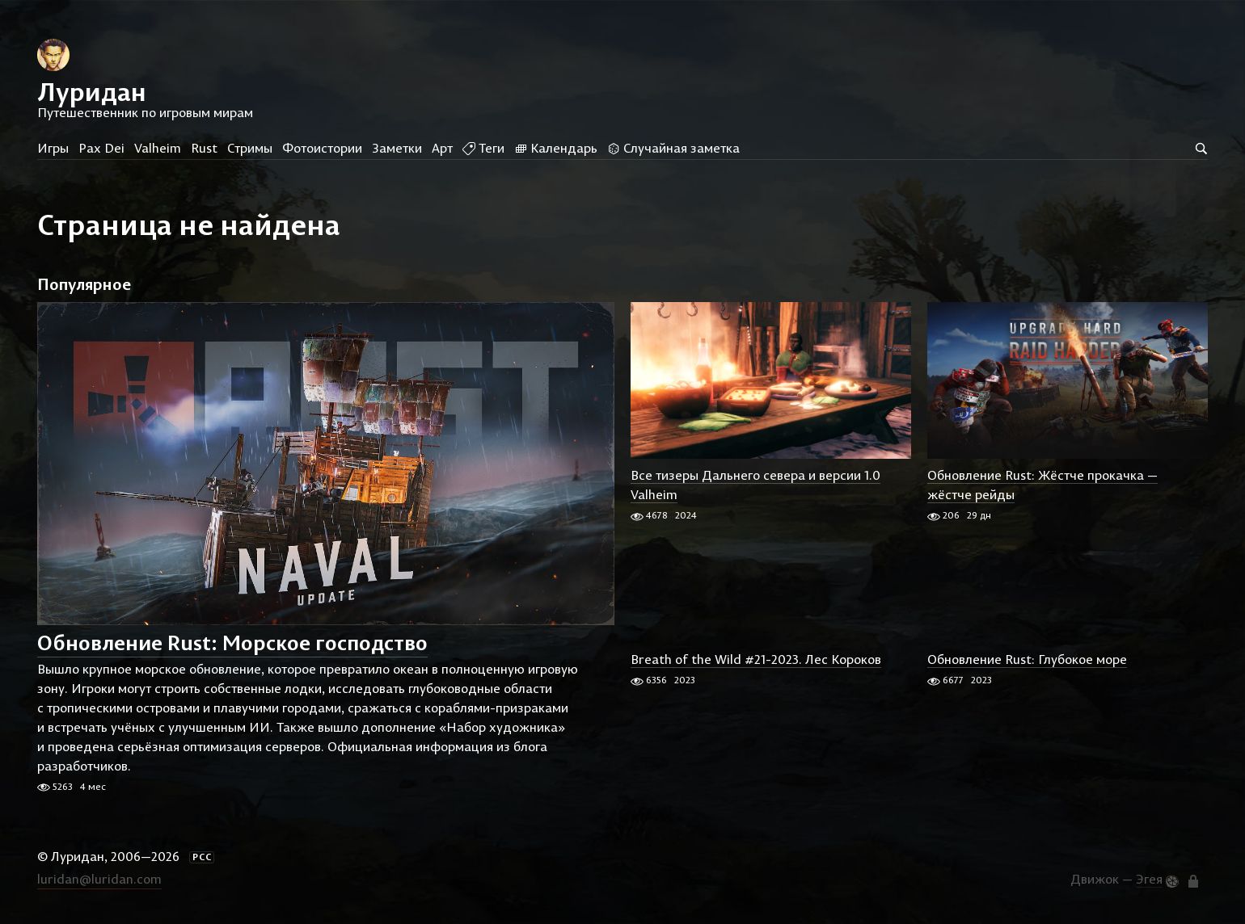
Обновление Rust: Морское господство (232, 643)
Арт (442, 148)
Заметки (397, 148)
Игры (53, 148)
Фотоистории (322, 148)
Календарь (555, 148)
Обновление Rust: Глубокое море (1027, 659)
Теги (483, 148)
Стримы (249, 148)
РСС (202, 857)
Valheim (157, 148)
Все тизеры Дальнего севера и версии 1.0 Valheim (755, 484)
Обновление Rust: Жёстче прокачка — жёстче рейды (1042, 484)
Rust (204, 148)
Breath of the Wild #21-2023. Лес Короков (756, 659)
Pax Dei (101, 148)
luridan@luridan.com (99, 879)
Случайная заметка (673, 148)
